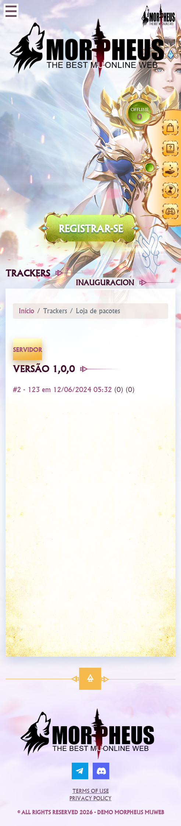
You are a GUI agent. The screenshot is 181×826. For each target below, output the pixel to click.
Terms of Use (90, 791)
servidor (27, 349)
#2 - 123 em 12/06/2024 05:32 (63, 389)
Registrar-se (90, 229)
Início (26, 311)
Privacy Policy (90, 798)
